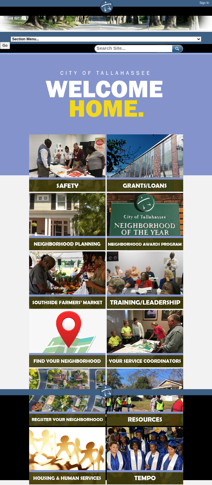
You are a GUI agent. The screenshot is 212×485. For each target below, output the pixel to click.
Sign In (204, 3)
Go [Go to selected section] (5, 45)
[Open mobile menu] (198, 11)
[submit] (176, 48)
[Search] (131, 48)
